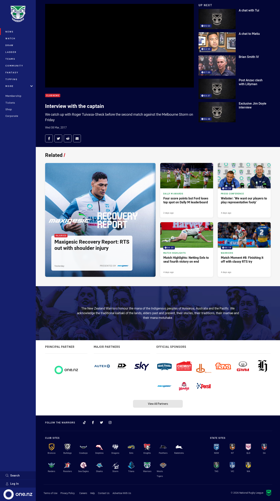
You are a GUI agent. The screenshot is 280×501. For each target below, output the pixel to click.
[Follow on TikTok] (84, 422)
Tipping (11, 79)
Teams (10, 58)
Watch (10, 38)
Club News (52, 95)
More (19, 86)
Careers (83, 493)
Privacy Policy (67, 493)
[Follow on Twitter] (101, 422)
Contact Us (103, 493)
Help (92, 493)
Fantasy (11, 72)
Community (14, 65)
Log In (12, 483)
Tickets (10, 102)
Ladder (11, 52)
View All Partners (158, 404)
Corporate (11, 116)
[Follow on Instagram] (110, 422)
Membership (13, 96)
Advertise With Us (122, 493)
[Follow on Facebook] (92, 422)
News (9, 31)
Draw (9, 45)
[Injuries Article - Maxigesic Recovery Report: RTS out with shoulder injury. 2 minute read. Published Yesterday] (100, 220)
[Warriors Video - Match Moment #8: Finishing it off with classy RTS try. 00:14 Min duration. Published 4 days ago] (244, 249)
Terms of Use (50, 493)
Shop (8, 109)
